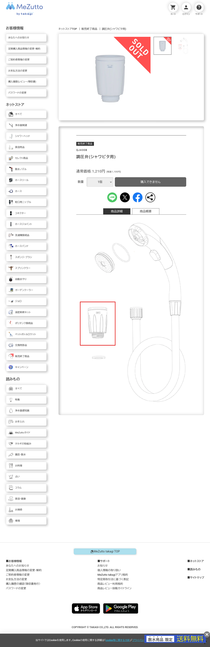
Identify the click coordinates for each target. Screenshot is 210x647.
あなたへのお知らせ (17, 565)
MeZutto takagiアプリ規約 (112, 574)
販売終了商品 (89, 28)
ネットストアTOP (67, 28)
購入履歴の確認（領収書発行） (23, 583)
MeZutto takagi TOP (105, 551)
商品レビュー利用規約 (110, 583)
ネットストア (197, 561)
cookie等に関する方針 (118, 640)
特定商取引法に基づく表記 (113, 579)
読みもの (195, 569)
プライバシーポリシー (143, 640)
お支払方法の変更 (16, 579)
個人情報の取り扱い (109, 570)
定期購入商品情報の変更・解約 (24, 570)
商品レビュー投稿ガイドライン (114, 588)
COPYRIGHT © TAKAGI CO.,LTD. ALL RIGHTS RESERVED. (105, 627)
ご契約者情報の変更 (18, 574)
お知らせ (102, 565)
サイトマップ (197, 577)
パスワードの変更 (16, 588)
